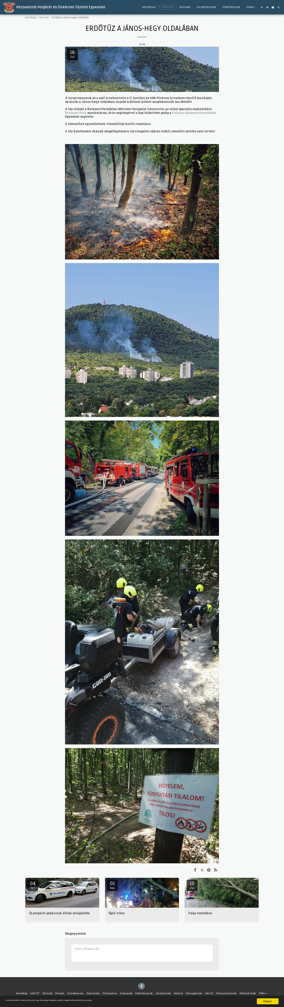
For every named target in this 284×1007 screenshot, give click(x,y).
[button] (261, 7)
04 (32, 885)
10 (192, 885)
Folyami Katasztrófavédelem (194, 113)
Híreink (44, 17)
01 (112, 885)
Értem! (267, 1001)
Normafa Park (76, 113)
